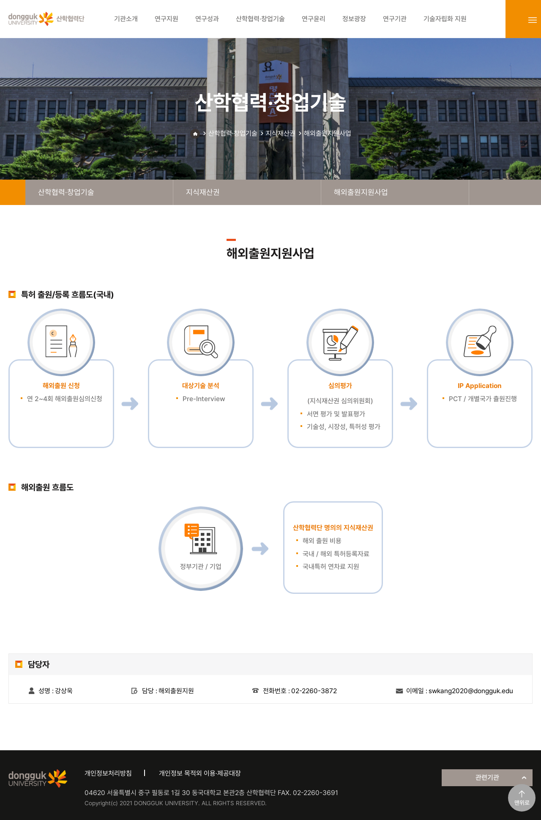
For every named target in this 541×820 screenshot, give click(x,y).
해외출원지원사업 (327, 133)
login (514, 20)
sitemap (532, 20)
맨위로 (522, 802)
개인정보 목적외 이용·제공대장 (200, 773)
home (12, 192)
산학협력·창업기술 (232, 133)
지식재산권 (280, 133)
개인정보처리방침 (108, 773)
